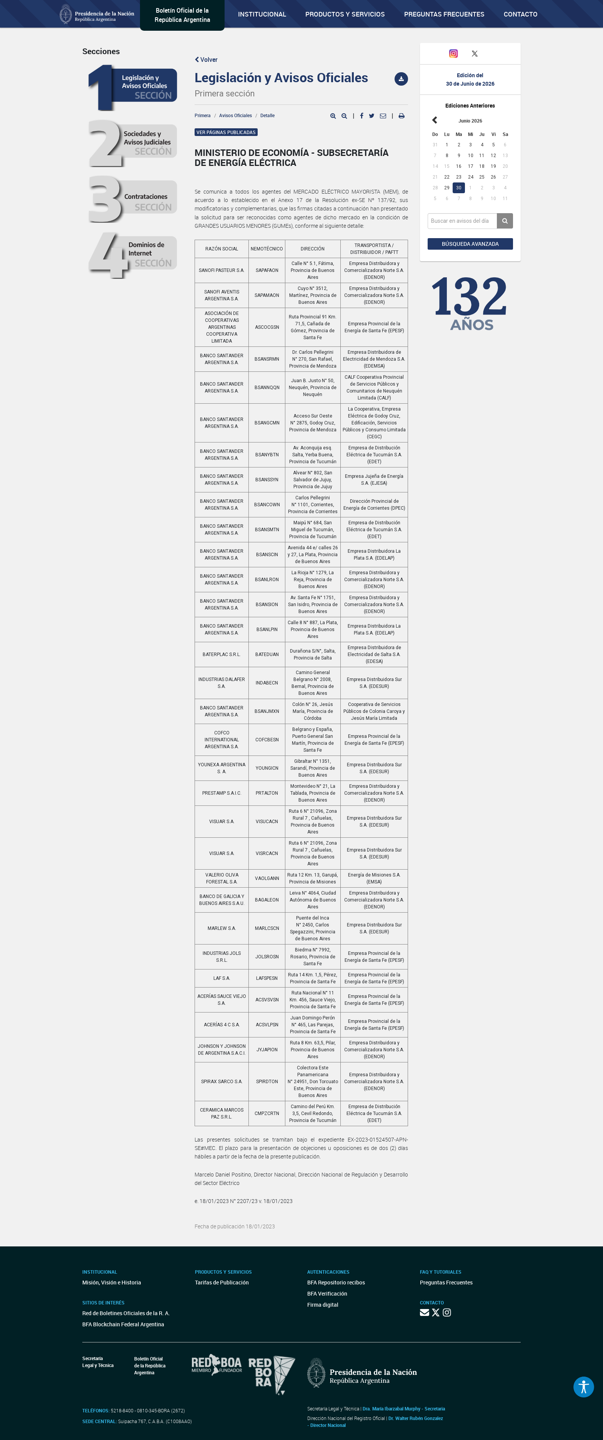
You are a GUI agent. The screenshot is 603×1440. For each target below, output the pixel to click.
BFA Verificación (327, 1293)
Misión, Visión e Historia (111, 1282)
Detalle (267, 115)
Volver (206, 59)
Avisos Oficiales (235, 115)
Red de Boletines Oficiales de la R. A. (126, 1313)
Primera (203, 115)
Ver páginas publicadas (226, 132)
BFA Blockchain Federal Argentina (123, 1324)
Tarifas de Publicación (222, 1282)
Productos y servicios (345, 14)
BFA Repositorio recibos (336, 1282)
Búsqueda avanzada (470, 243)
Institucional (262, 14)
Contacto (521, 14)
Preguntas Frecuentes (444, 14)
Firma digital (322, 1304)
